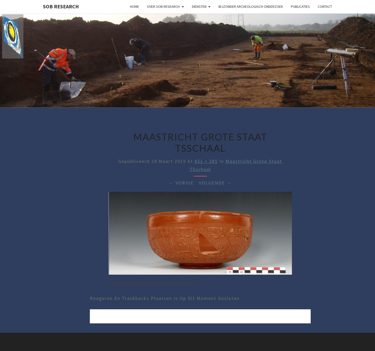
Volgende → (215, 183)
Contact (325, 6)
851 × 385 (206, 161)
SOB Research (61, 6)
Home (134, 6)
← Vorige (181, 183)
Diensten (199, 6)
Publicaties (300, 6)
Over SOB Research (163, 6)
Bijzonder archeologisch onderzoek (250, 6)
